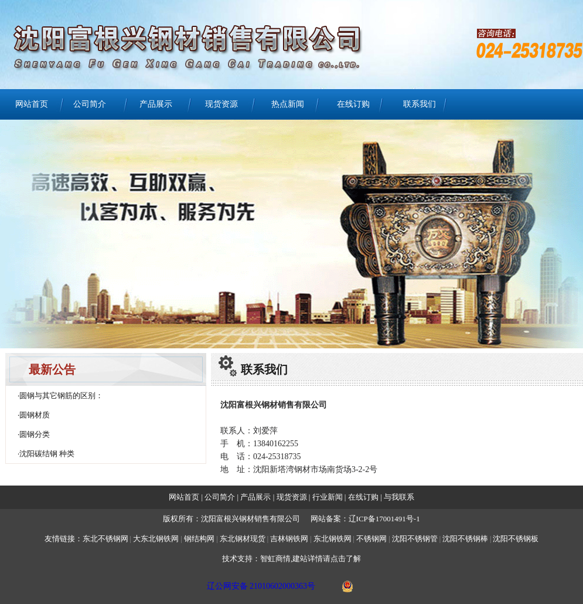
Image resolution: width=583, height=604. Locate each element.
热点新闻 (287, 104)
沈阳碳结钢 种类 (46, 453)
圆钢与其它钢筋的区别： (61, 395)
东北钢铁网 (332, 538)
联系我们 (419, 104)
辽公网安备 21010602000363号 (261, 586)
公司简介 (89, 104)
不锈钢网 (372, 538)
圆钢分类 (34, 434)
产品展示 (155, 104)
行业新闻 (328, 497)
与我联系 (398, 497)
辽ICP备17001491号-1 (384, 518)
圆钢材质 (34, 414)
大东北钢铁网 (156, 538)
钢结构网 (199, 538)
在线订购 (353, 104)
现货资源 (221, 104)
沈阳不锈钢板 (515, 538)
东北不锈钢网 (105, 538)
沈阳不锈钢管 (415, 538)
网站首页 (31, 104)
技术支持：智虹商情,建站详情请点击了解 (291, 558)
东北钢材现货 (242, 538)
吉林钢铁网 (289, 538)
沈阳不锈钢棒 (465, 538)
